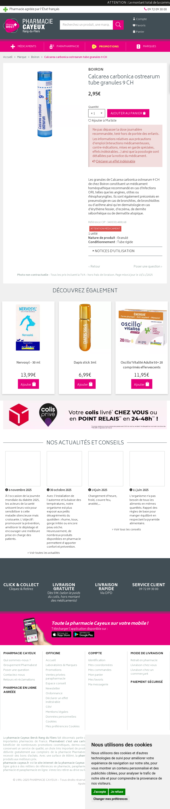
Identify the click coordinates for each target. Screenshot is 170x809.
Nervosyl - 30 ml (28, 363)
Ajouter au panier (128, 113)
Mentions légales (57, 712)
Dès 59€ (64, 585)
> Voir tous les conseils (126, 529)
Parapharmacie (64, 46)
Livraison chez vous (144, 666)
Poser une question (16, 671)
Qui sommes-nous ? (17, 661)
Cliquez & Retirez (21, 579)
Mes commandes (99, 671)
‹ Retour (94, 266)
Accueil (7, 57)
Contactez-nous (14, 675)
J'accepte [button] (100, 791)
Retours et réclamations (19, 680)
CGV (49, 707)
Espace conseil (56, 684)
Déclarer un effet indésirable (115, 161)
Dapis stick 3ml (85, 363)
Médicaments (23, 46)
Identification (96, 661)
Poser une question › (148, 267)
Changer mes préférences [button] (111, 799)
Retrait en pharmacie (144, 661)
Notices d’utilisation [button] (113, 251)
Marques (146, 46)
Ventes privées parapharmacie (56, 677)
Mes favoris (95, 680)
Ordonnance (54, 694)
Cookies (51, 722)
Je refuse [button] (117, 791)
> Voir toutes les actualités (43, 553)
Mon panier (95, 675)
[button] (96, 113)
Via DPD (106, 581)
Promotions (105, 46)
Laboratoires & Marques (61, 666)
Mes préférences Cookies (63, 727)
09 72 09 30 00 (149, 579)
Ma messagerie (98, 685)
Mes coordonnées (100, 666)
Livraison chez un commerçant (142, 673)
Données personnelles (61, 717)
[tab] (125, 251)
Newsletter (53, 689)
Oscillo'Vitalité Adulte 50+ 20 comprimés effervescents (141, 365)
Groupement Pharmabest (20, 666)
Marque (21, 57)
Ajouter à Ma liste (102, 121)
